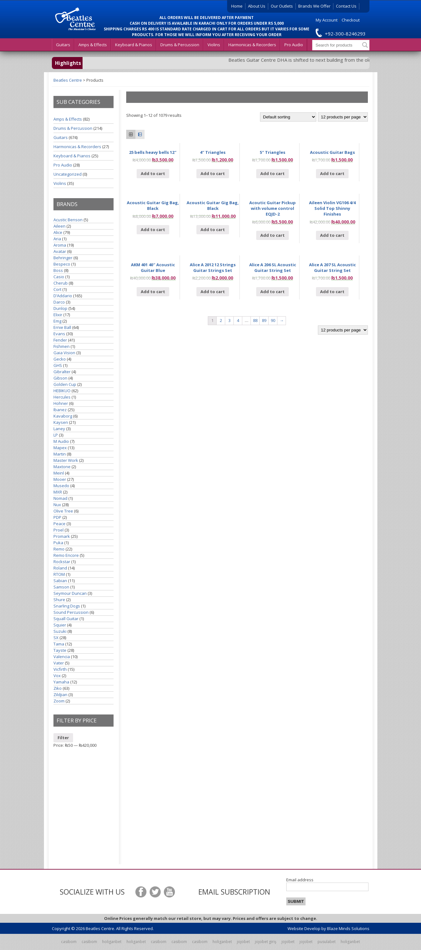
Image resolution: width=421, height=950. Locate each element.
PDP (57, 517)
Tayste (59, 650)
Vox (57, 675)
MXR (57, 492)
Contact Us (346, 6)
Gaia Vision (64, 352)
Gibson (60, 378)
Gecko (59, 359)
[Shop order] (288, 117)
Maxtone (62, 466)
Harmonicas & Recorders (252, 44)
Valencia (61, 656)
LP (55, 435)
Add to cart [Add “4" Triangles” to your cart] (213, 173)
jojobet (243, 941)
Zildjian (60, 694)
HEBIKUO (62, 390)
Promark (61, 536)
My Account (326, 20)
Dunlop (60, 308)
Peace (59, 523)
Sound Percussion (71, 612)
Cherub (60, 283)
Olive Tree (63, 511)
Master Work (65, 460)
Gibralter (62, 371)
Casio (58, 277)
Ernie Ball (62, 327)
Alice (57, 232)
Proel (58, 530)
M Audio (61, 441)
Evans (59, 334)
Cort (57, 289)
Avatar (59, 251)
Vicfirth (60, 669)
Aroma (59, 245)
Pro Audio (293, 44)
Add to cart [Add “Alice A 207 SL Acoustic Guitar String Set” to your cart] (332, 291)
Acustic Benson (68, 220)
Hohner (60, 403)
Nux (57, 504)
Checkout (351, 20)
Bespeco (61, 264)
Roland (60, 568)
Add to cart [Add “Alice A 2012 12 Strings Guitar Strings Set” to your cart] (213, 291)
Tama (58, 644)
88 (255, 320)
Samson (61, 587)
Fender (60, 340)
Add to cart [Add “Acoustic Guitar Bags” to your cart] (332, 173)
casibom (69, 941)
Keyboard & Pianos (133, 44)
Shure (59, 599)
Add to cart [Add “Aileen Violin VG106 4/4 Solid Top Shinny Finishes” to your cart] (332, 235)
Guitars (63, 44)
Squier (59, 625)
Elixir (57, 315)
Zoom (59, 701)
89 (264, 320)
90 (273, 320)
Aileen (59, 226)
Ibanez (60, 409)
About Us (256, 6)
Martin (59, 454)
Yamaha (61, 682)
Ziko (57, 688)
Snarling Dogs (66, 606)
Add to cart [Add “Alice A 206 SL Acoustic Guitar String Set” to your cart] (272, 291)
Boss (58, 270)
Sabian (60, 580)
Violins (213, 44)
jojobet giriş (265, 941)
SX (56, 637)
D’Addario (62, 296)
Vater (58, 663)
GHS (57, 365)
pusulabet (327, 941)
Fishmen (61, 346)
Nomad (60, 498)
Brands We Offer (314, 6)
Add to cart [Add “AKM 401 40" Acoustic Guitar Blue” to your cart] (153, 291)
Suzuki (59, 631)
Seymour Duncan (70, 593)
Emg (57, 321)
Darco (59, 302)
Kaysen (60, 422)
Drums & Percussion (179, 44)
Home (237, 6)
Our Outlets (282, 6)
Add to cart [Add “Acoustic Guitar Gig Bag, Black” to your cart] (153, 229)
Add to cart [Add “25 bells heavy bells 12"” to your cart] (153, 173)
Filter (63, 737)
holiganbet (111, 941)
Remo (59, 549)
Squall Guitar (65, 618)
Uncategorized (67, 174)
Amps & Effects (92, 44)
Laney (59, 428)
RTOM (59, 574)
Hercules (62, 397)
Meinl (58, 473)
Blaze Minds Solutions (348, 928)
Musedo (61, 485)
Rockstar (61, 561)
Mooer (59, 479)
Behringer (62, 258)
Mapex (60, 447)
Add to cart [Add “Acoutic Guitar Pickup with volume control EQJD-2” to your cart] (272, 235)
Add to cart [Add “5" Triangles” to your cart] (272, 173)
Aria (57, 239)
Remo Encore (66, 555)
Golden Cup (64, 384)
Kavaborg (62, 416)
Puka (58, 542)
